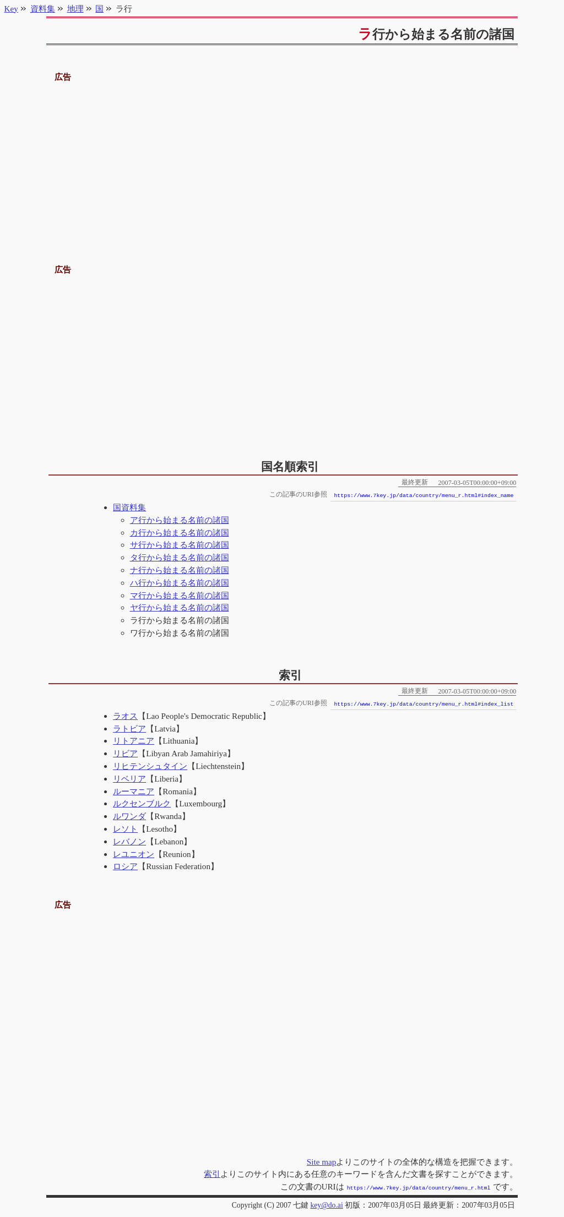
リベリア (129, 778)
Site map (322, 1161)
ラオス (125, 716)
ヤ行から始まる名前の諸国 (179, 607)
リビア (125, 753)
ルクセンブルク (142, 803)
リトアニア (133, 740)
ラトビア (129, 728)
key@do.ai (326, 1204)
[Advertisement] (282, 161)
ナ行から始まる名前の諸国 (179, 570)
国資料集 (129, 507)
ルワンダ (129, 816)
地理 (75, 8)
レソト (125, 828)
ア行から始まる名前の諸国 (179, 520)
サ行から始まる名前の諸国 (179, 544)
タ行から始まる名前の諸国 (179, 557)
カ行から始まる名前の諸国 (179, 532)
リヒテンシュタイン (150, 766)
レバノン (129, 841)
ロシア (125, 866)
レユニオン (133, 854)
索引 (212, 1173)
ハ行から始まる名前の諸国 (179, 582)
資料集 (42, 8)
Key (11, 8)
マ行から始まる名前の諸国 (179, 595)
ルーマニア (133, 791)
